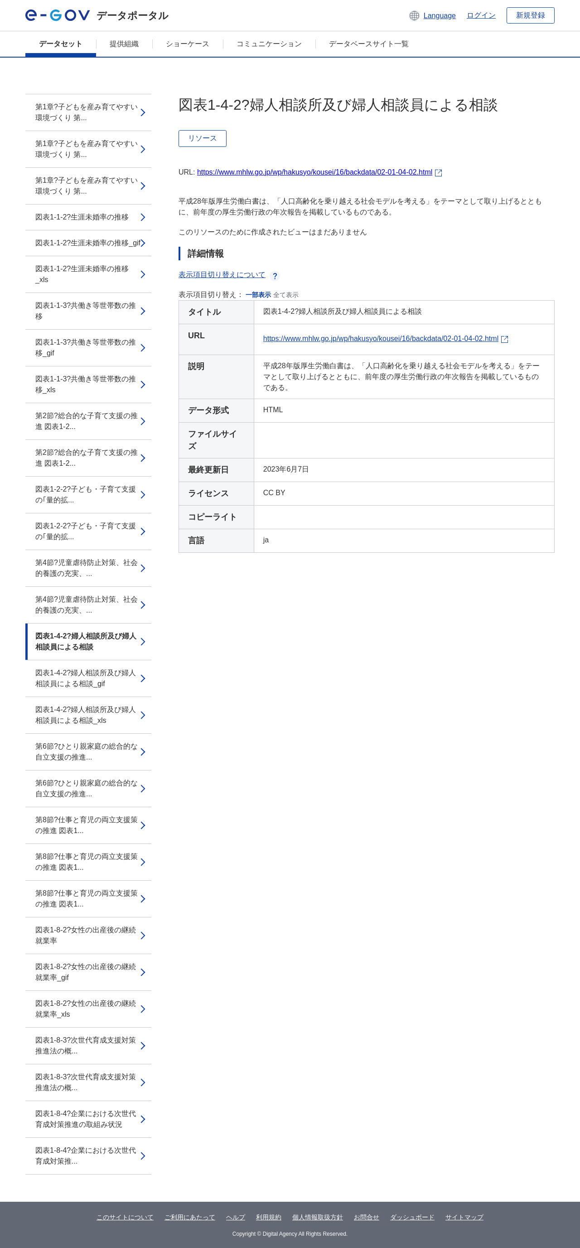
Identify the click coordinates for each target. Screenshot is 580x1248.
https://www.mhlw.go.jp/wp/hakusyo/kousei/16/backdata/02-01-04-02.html (314, 172)
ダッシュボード (412, 1217)
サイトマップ (464, 1217)
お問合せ (366, 1217)
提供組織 (124, 44)
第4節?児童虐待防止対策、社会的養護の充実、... (86, 568)
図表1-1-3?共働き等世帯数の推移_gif (85, 347)
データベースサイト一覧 (369, 44)
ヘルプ (235, 1217)
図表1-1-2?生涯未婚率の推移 (82, 217)
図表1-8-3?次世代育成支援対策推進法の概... (85, 1045)
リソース (202, 138)
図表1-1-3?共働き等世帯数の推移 (85, 311)
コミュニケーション (269, 44)
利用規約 (268, 1217)
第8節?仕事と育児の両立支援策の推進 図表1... (86, 825)
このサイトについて (125, 1217)
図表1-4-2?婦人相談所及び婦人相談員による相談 (85, 641)
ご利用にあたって (189, 1217)
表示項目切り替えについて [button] (229, 274)
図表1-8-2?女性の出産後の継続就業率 (85, 935)
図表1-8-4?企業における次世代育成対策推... (85, 1155)
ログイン (481, 15)
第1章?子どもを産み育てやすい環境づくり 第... (86, 112)
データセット (60, 44)
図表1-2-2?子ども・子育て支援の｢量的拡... (85, 494)
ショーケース (187, 44)
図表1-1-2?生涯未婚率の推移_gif (87, 243)
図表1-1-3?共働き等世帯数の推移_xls (85, 384)
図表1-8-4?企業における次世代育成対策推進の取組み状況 (85, 1119)
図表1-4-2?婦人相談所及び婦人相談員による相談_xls (85, 715)
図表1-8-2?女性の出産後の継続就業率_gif (85, 972)
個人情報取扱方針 (317, 1217)
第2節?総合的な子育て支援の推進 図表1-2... (86, 421)
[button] (432, 15)
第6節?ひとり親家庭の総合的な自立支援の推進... (86, 751)
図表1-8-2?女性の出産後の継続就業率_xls (85, 1008)
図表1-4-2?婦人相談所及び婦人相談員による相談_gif (85, 678)
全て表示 (286, 294)
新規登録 (530, 15)
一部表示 (258, 294)
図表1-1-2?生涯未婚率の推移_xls (82, 274)
